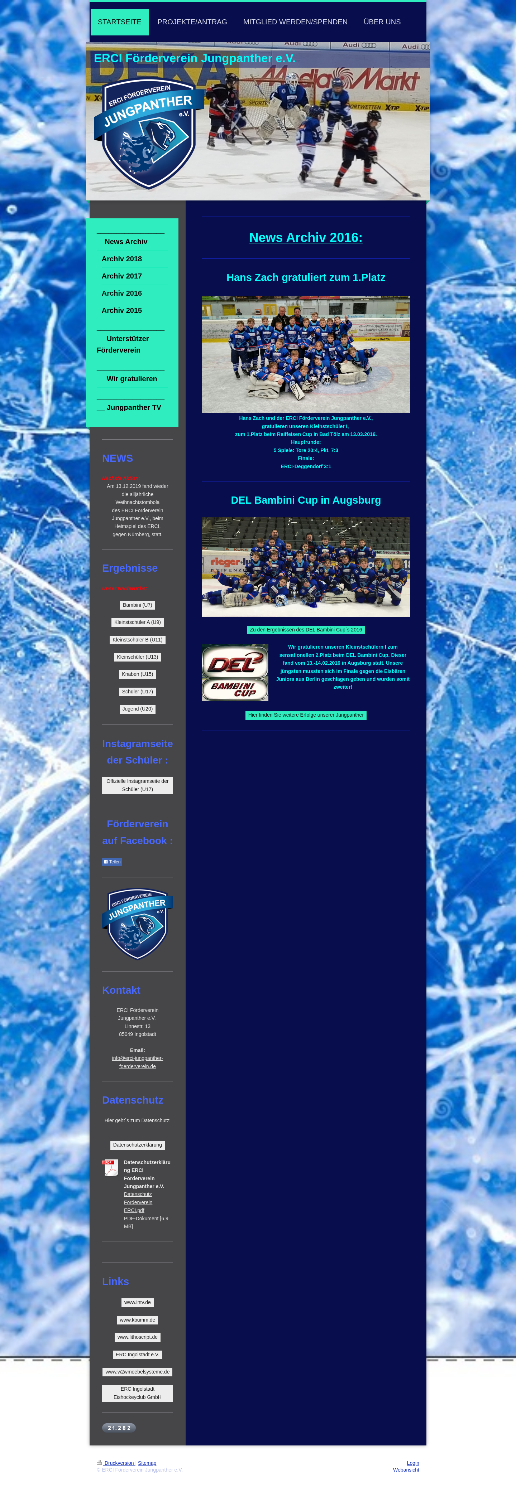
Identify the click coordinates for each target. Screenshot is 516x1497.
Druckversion (116, 1463)
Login (413, 1463)
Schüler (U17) (137, 691)
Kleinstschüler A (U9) (137, 622)
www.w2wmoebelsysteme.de (137, 1372)
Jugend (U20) (138, 709)
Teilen (112, 861)
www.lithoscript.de (138, 1337)
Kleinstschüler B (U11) (137, 640)
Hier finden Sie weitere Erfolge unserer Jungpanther (306, 715)
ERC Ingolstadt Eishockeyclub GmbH (138, 1393)
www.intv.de (137, 1302)
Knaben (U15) (137, 674)
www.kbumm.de (138, 1320)
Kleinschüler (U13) (137, 657)
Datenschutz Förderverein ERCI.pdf (138, 1202)
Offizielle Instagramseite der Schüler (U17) (137, 785)
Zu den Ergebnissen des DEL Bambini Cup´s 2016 (306, 630)
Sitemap (147, 1463)
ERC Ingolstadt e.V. (137, 1354)
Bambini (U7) (137, 605)
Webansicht (406, 1470)
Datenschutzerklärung (137, 1145)
